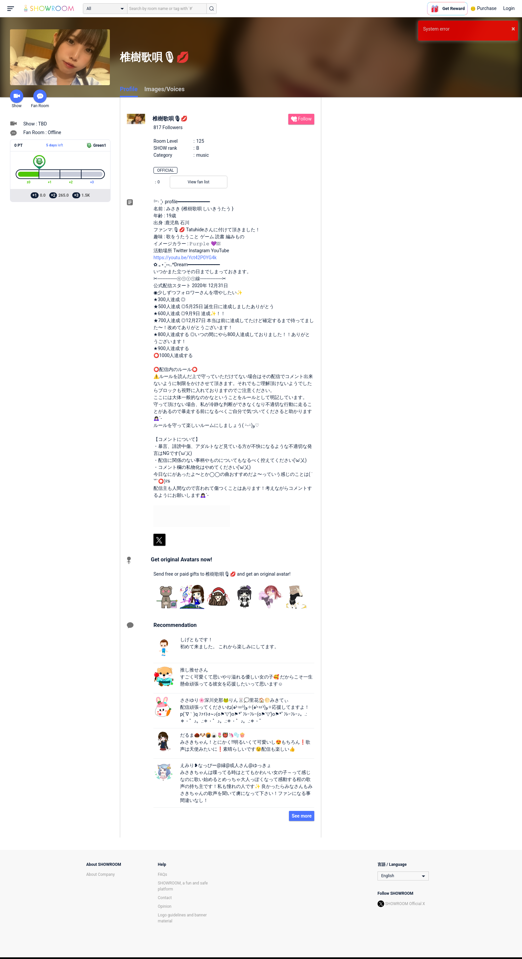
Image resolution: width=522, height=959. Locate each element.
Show (16, 99)
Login (509, 8)
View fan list (198, 182)
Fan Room (40, 99)
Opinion (164, 906)
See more (302, 816)
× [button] (513, 29)
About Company (100, 874)
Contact (165, 897)
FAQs (162, 874)
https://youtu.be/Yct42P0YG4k (185, 257)
